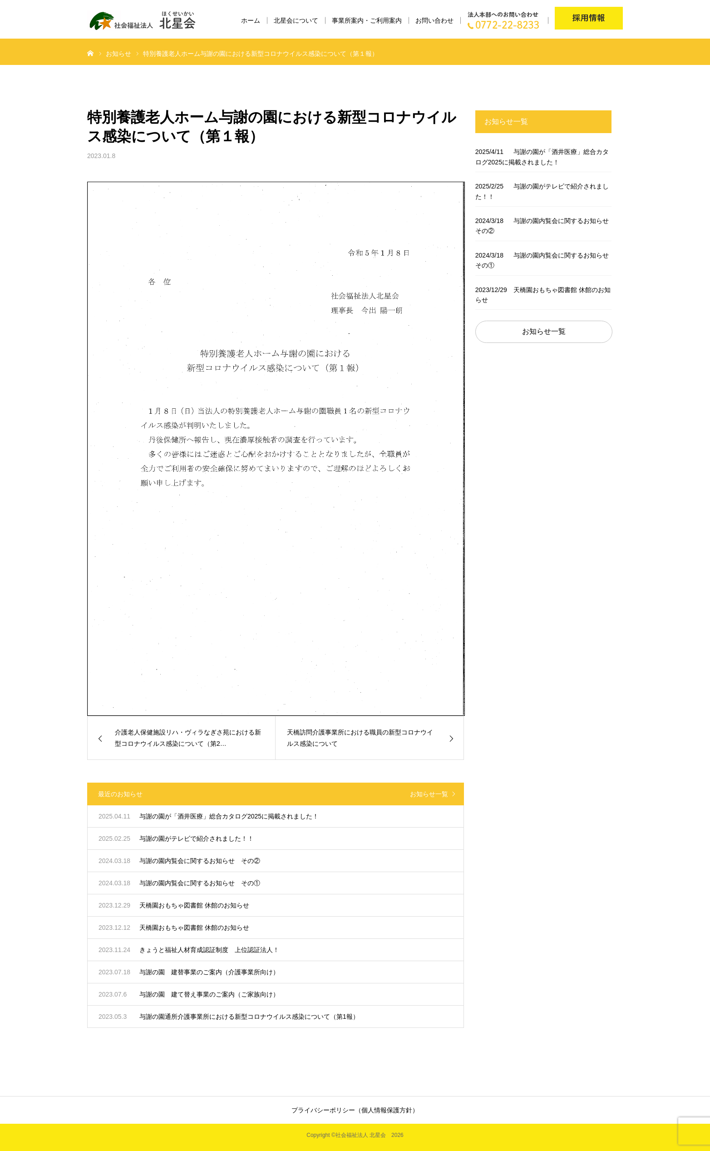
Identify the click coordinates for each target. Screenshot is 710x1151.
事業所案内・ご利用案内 (367, 20)
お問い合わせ (434, 20)
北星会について (296, 20)
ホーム (250, 20)
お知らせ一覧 (429, 794)
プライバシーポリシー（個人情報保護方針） (355, 1110)
